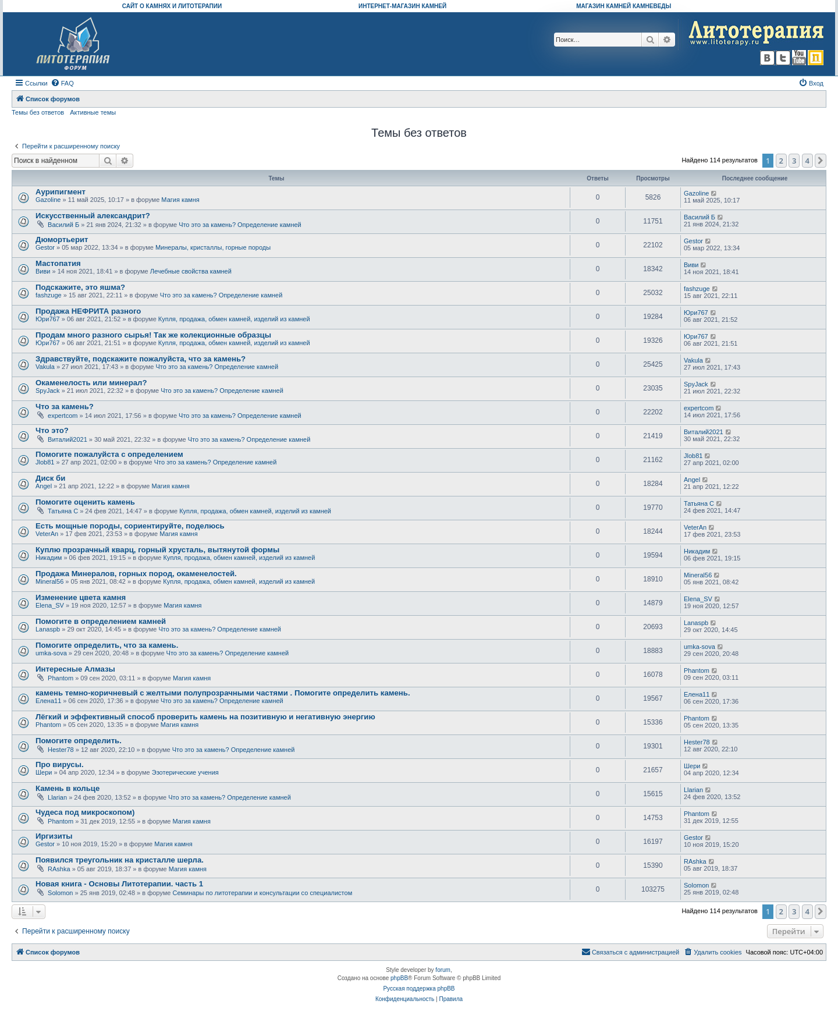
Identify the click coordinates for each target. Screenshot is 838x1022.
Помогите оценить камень (85, 502)
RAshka (59, 868)
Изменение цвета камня (80, 597)
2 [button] (781, 160)
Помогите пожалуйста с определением (109, 454)
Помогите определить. (78, 740)
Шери (43, 772)
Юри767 (47, 318)
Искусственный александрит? (92, 215)
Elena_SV (49, 605)
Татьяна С (63, 511)
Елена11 (48, 700)
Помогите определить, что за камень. (106, 645)
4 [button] (807, 160)
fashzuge (48, 295)
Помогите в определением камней (100, 621)
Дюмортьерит (61, 239)
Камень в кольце (67, 788)
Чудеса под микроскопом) (84, 812)
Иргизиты (54, 836)
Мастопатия (58, 263)
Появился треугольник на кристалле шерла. (119, 860)
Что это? (52, 430)
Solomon (60, 892)
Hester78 (61, 749)
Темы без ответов (38, 112)
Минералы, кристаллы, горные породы (213, 247)
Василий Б (63, 224)
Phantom (60, 678)
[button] (820, 161)
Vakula (45, 366)
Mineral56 (49, 581)
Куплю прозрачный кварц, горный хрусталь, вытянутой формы (157, 549)
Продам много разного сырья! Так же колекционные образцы (153, 335)
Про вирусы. (59, 764)
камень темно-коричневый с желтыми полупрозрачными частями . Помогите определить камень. (222, 693)
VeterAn (46, 533)
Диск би (50, 478)
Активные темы (93, 112)
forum (442, 970)
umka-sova (51, 653)
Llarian (57, 797)
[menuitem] (62, 83)
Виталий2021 (67, 439)
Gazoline (48, 199)
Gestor (45, 247)
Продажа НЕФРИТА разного (88, 311)
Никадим (48, 557)
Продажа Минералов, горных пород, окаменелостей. (136, 573)
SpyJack (47, 390)
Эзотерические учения (185, 772)
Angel (43, 485)
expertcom (62, 415)
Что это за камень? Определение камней (240, 224)
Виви (42, 271)
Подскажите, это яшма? (80, 287)
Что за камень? (64, 406)
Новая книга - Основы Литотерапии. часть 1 (119, 883)
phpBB (399, 978)
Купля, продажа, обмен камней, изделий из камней (234, 318)
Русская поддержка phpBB (418, 988)
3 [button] (794, 160)
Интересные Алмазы (75, 669)
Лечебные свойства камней (191, 271)
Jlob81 (44, 462)
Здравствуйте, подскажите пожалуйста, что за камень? (140, 358)
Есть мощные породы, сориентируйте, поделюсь (130, 525)
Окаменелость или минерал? (91, 382)
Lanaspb (47, 629)
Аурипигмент (60, 191)
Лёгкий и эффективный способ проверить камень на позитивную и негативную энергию (205, 716)
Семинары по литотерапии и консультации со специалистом (262, 892)
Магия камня (180, 199)
